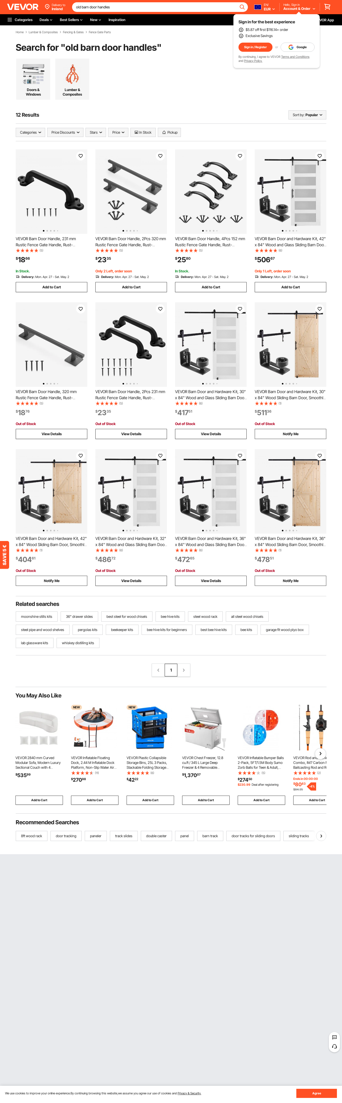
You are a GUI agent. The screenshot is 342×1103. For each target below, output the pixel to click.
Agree (316, 1093)
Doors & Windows (33, 91)
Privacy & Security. (189, 1093)
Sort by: (298, 115)
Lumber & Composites (43, 32)
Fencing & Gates (73, 32)
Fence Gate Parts (100, 32)
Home (20, 32)
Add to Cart (51, 287)
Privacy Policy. (253, 61)
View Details (52, 434)
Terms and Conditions (295, 57)
